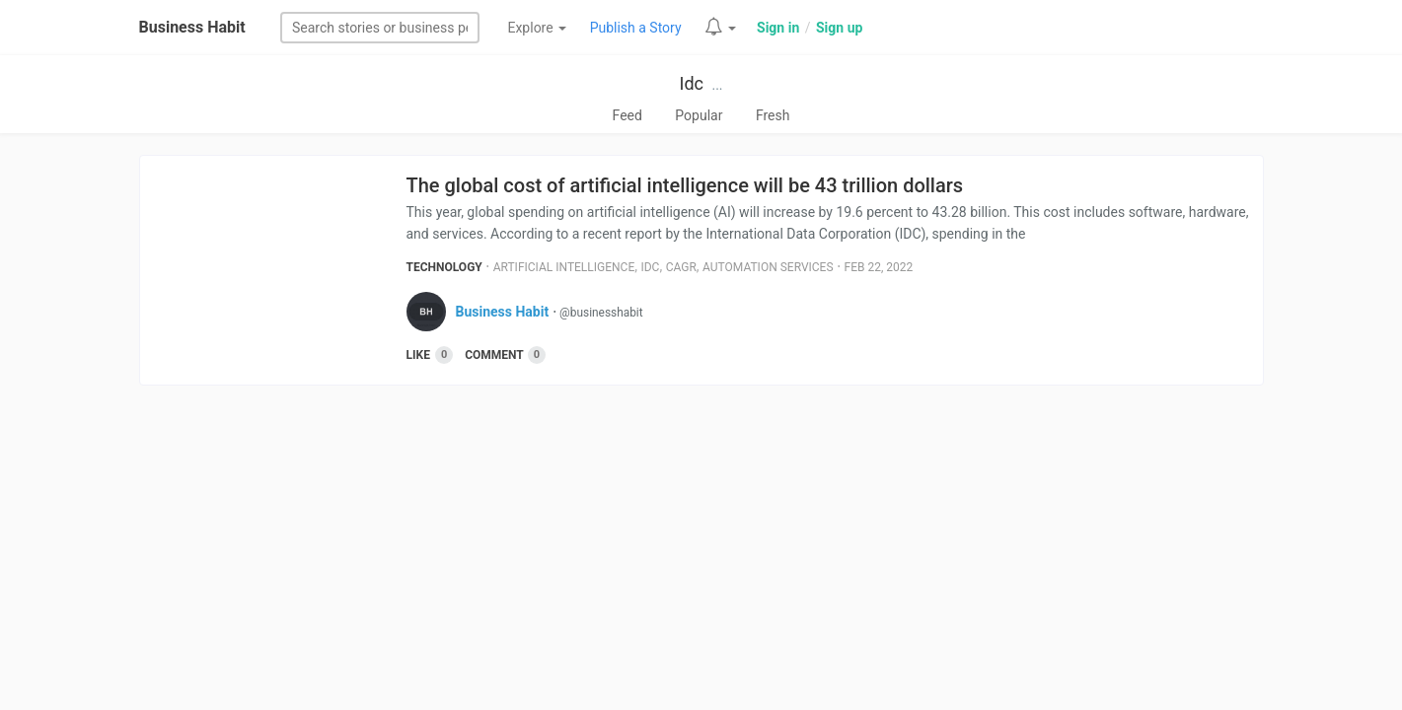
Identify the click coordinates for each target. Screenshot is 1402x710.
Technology (444, 267)
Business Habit (192, 27)
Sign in (778, 28)
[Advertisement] (701, 543)
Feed (627, 115)
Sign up (839, 28)
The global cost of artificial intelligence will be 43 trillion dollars (685, 185)
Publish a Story (636, 28)
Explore (536, 28)
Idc (690, 83)
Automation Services (768, 267)
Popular (698, 115)
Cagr (681, 267)
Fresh (773, 115)
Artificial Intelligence (564, 267)
